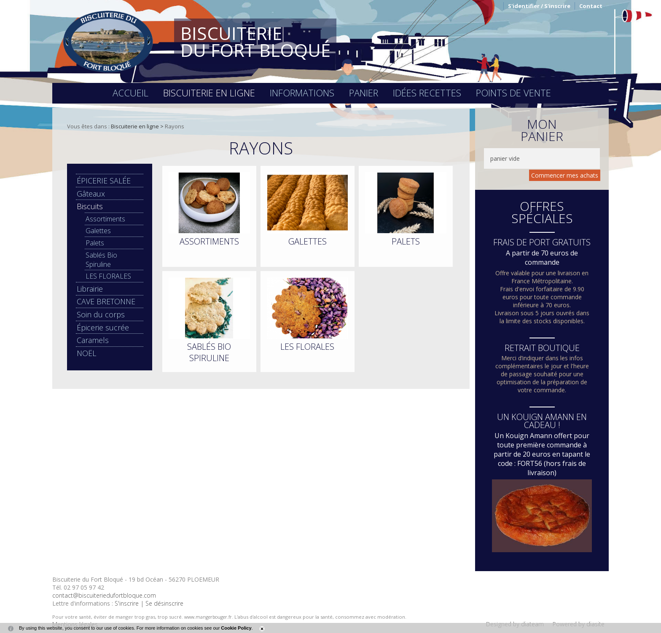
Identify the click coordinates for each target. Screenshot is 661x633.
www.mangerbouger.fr (208, 617)
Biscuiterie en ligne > (138, 126)
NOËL (86, 353)
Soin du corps (101, 314)
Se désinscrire (164, 603)
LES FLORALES (108, 276)
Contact (590, 6)
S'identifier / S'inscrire (539, 6)
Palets (95, 242)
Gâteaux (91, 194)
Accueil (130, 92)
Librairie (90, 289)
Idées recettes (427, 92)
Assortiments (105, 218)
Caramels (93, 340)
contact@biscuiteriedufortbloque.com (104, 595)
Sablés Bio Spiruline (101, 259)
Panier (363, 92)
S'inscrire (127, 603)
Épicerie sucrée (103, 327)
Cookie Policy (236, 627)
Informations (302, 92)
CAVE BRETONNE (106, 301)
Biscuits (90, 206)
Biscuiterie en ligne (209, 92)
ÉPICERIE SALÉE (104, 181)
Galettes (98, 230)
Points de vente (513, 92)
